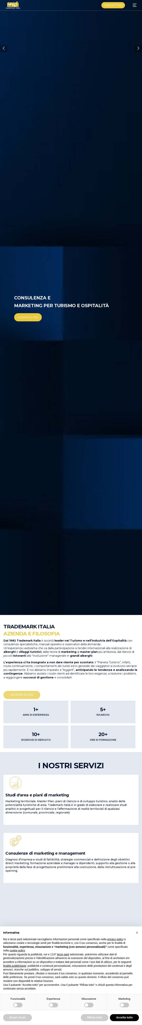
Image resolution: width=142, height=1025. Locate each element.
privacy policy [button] (115, 939)
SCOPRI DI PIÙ (28, 317)
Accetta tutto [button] (124, 1017)
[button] (3, 48)
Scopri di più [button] (17, 1017)
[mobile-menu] (133, 5)
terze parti (63, 954)
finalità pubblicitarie (14, 965)
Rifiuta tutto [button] (94, 1017)
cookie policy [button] (17, 950)
